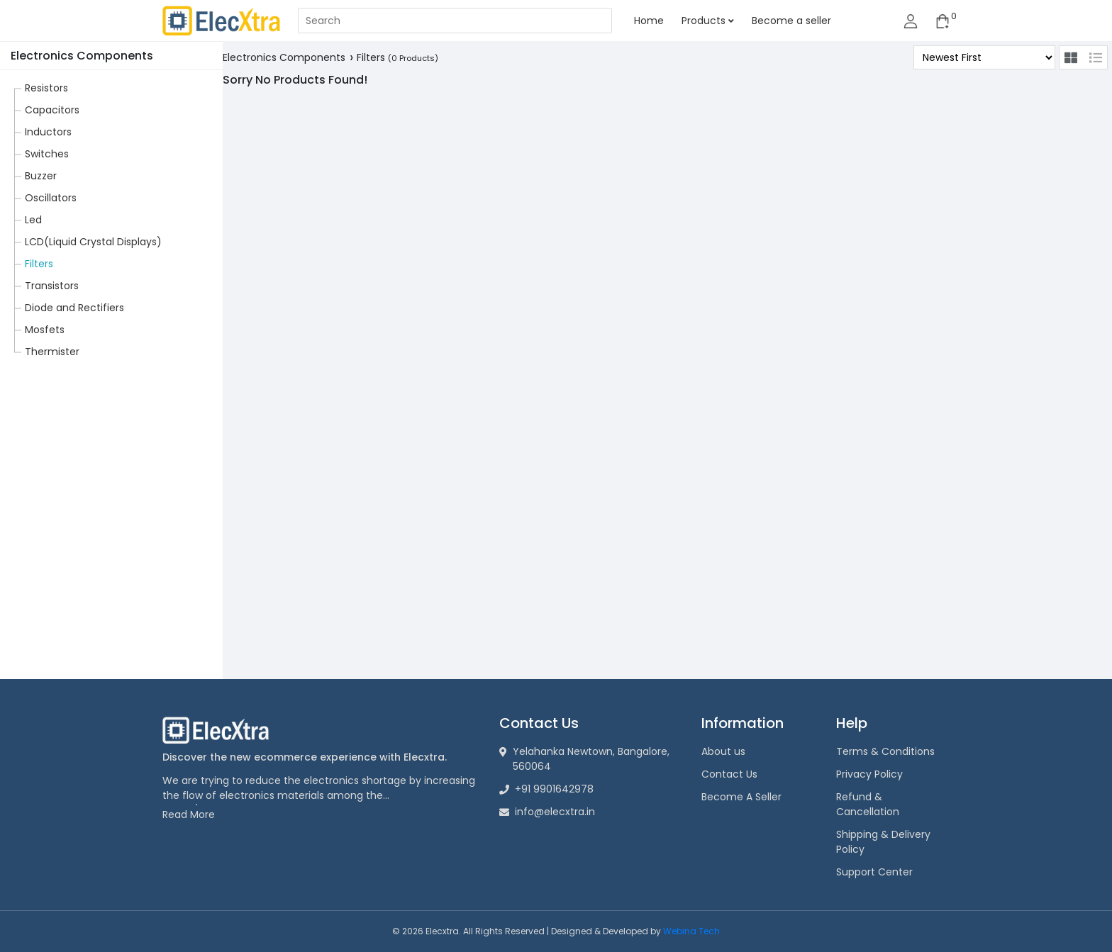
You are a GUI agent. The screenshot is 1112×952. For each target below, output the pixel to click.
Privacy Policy (869, 774)
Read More (188, 814)
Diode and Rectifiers (74, 308)
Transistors (52, 286)
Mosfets (45, 330)
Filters (39, 264)
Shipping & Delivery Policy (883, 841)
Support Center (874, 872)
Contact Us (729, 774)
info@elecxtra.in (547, 812)
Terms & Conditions (885, 751)
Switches (47, 154)
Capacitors (52, 110)
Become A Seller (741, 797)
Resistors (46, 88)
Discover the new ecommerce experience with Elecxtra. (304, 757)
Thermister (52, 352)
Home (649, 20)
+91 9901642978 (546, 789)
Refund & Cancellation (867, 804)
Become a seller (791, 20)
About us (723, 751)
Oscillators (51, 198)
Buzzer (41, 176)
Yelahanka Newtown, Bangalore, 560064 (584, 758)
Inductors (48, 132)
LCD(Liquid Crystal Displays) (93, 242)
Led (33, 220)
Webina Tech (691, 931)
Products (708, 20)
